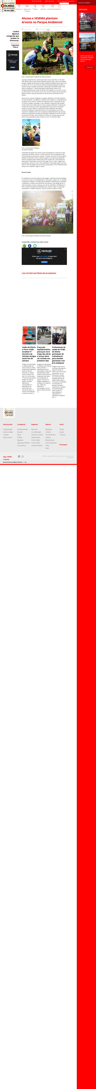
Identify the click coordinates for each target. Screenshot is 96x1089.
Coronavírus (21, 445)
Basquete (48, 429)
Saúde (62, 432)
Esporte (43, 9)
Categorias (21, 424)
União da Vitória (36, 445)
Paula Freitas (35, 437)
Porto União (35, 440)
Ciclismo (48, 432)
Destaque (43, 29)
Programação (7, 429)
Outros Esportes (51, 443)
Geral (59, 9)
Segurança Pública (27, 10)
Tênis (47, 445)
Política (35, 9)
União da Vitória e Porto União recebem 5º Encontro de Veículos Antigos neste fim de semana (29, 354)
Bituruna (34, 429)
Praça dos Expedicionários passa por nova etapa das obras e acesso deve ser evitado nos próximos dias (44, 354)
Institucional (7, 424)
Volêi (47, 448)
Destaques (63, 444)
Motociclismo (49, 440)
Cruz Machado (36, 432)
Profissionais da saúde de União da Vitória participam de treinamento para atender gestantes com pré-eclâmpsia (58, 355)
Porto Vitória (35, 443)
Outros (62, 429)
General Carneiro (37, 434)
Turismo (62, 434)
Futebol (48, 437)
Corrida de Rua (50, 434)
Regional (19, 9)
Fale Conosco (7, 437)
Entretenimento (52, 9)
